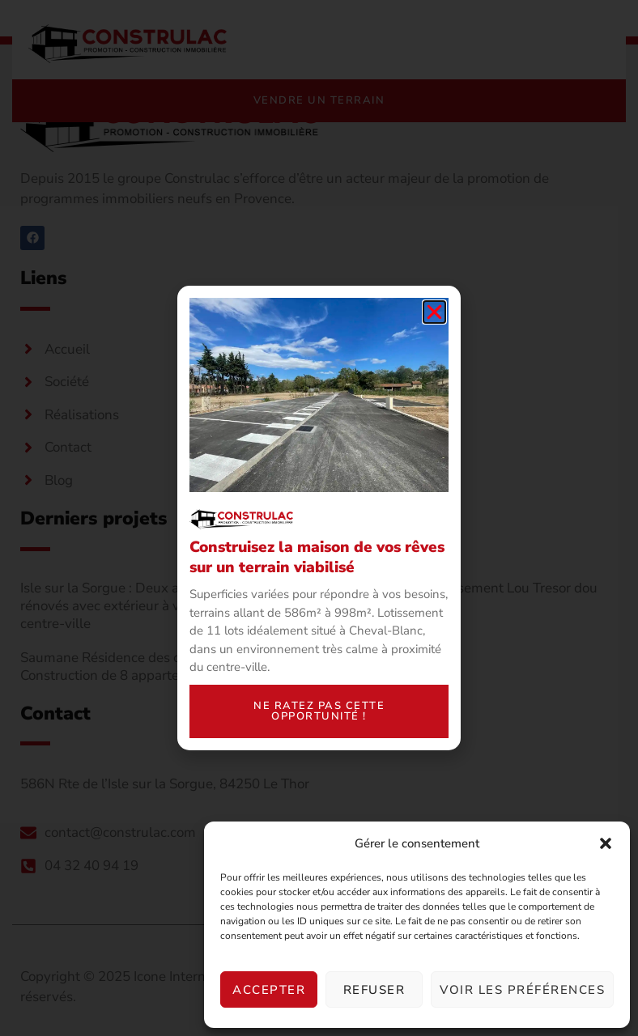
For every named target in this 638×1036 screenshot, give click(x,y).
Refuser (374, 990)
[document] (319, 518)
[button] (606, 843)
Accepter (268, 990)
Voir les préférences (522, 990)
